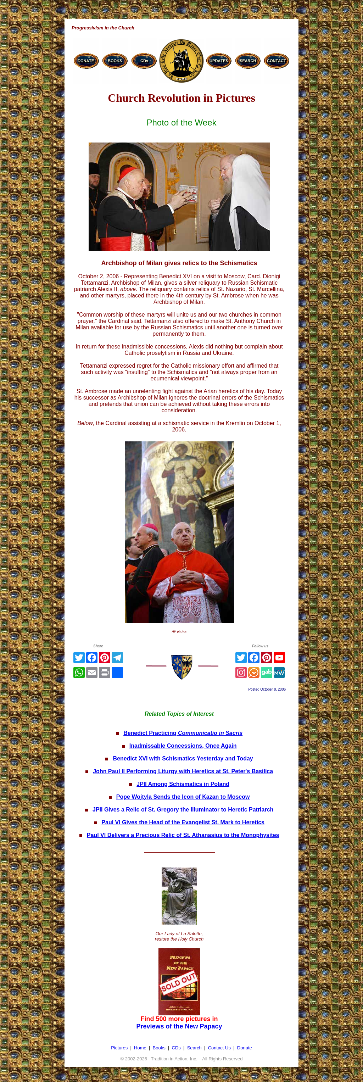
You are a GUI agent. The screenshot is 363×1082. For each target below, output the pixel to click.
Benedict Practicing (182, 733)
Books (159, 1047)
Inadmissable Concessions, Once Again (183, 746)
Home (140, 1047)
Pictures (119, 1047)
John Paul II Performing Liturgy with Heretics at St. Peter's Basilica (183, 771)
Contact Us (219, 1047)
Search (194, 1047)
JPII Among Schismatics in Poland (182, 784)
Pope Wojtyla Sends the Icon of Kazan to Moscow (183, 797)
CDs (176, 1047)
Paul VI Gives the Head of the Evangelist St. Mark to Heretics (182, 822)
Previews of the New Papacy (179, 1026)
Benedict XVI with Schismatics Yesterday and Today (183, 758)
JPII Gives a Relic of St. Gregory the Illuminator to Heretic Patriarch (183, 810)
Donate (244, 1047)
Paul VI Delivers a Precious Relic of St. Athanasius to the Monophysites (183, 835)
